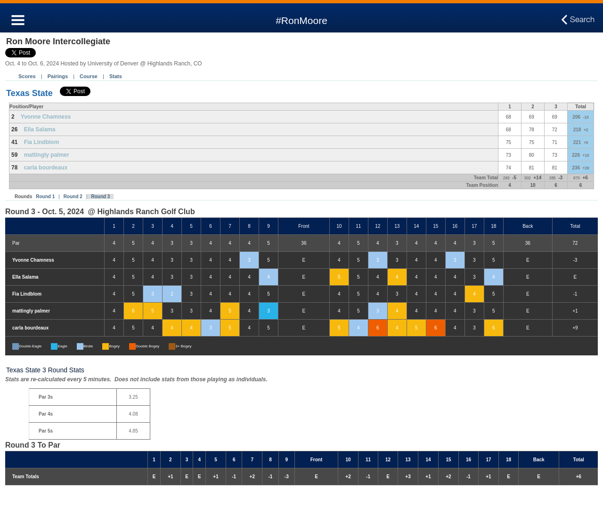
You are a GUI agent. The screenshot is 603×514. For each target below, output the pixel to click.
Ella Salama (40, 129)
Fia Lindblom (41, 142)
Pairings (58, 76)
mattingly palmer (46, 155)
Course (89, 76)
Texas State (29, 93)
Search (582, 20)
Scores (27, 76)
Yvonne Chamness (46, 116)
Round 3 (100, 196)
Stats (115, 76)
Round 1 (45, 196)
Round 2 (73, 196)
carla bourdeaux (46, 167)
